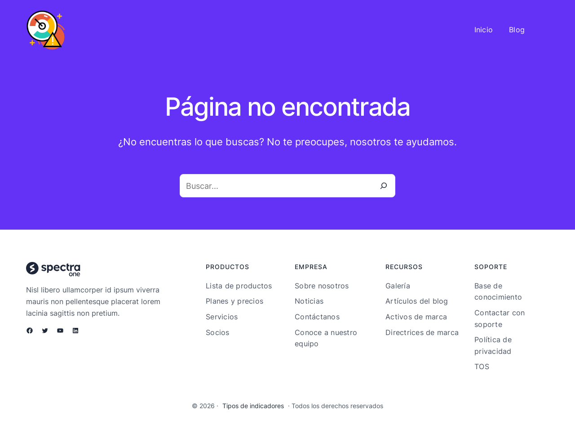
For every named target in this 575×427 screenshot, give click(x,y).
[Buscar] (383, 185)
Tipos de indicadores (253, 406)
